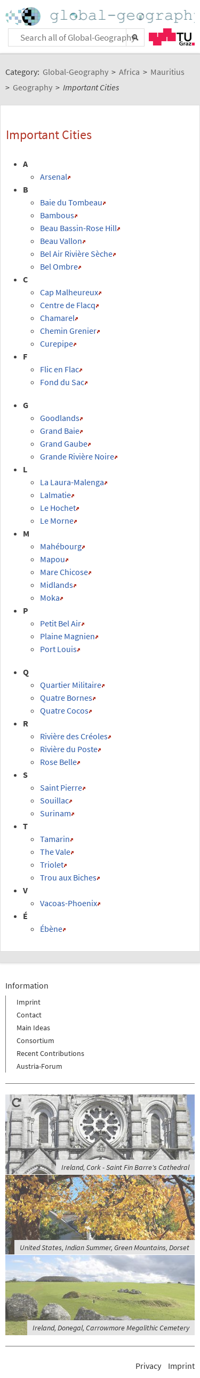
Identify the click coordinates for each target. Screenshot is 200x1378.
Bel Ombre (59, 266)
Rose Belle (58, 761)
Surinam (55, 813)
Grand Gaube (63, 443)
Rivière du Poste (69, 749)
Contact (29, 1015)
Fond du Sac (62, 382)
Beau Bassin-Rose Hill (78, 228)
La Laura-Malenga (72, 482)
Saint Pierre (61, 787)
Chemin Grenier (68, 330)
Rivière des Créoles (74, 736)
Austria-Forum (39, 1066)
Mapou (52, 559)
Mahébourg (61, 546)
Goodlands (59, 417)
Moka (50, 597)
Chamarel (57, 317)
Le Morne (57, 520)
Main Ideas (33, 1027)
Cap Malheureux (69, 292)
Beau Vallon (61, 240)
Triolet (51, 864)
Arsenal (53, 176)
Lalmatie (55, 494)
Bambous (57, 215)
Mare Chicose (64, 571)
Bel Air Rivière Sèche (76, 253)
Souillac (54, 800)
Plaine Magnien (67, 636)
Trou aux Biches (68, 877)
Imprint (29, 1002)
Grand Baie (59, 430)
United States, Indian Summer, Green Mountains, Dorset (104, 1247)
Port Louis (58, 649)
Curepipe (56, 343)
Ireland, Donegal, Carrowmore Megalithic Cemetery (111, 1328)
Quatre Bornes (66, 697)
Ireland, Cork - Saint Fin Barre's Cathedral (125, 1167)
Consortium (35, 1040)
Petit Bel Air (60, 623)
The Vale (55, 851)
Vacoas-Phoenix (68, 903)
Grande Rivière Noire (77, 456)
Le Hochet (58, 507)
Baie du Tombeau (71, 202)
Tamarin (55, 838)
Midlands (56, 584)
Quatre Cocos (64, 710)
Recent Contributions (50, 1053)
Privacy (148, 1365)
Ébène (51, 928)
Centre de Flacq (67, 305)
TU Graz (172, 36)
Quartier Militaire (70, 684)
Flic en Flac (59, 369)
